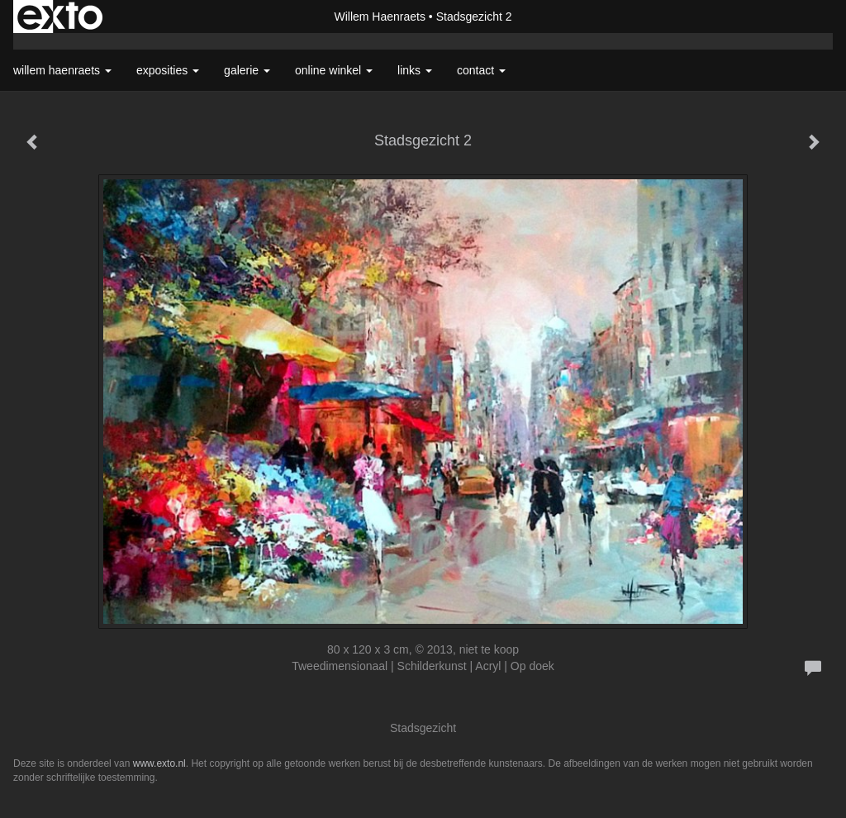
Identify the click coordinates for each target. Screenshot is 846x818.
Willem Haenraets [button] (62, 70)
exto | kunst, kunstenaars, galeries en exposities (60, 16)
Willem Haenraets (379, 16)
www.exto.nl (159, 763)
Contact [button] (481, 70)
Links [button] (414, 70)
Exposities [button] (167, 70)
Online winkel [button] (334, 70)
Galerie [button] (247, 70)
